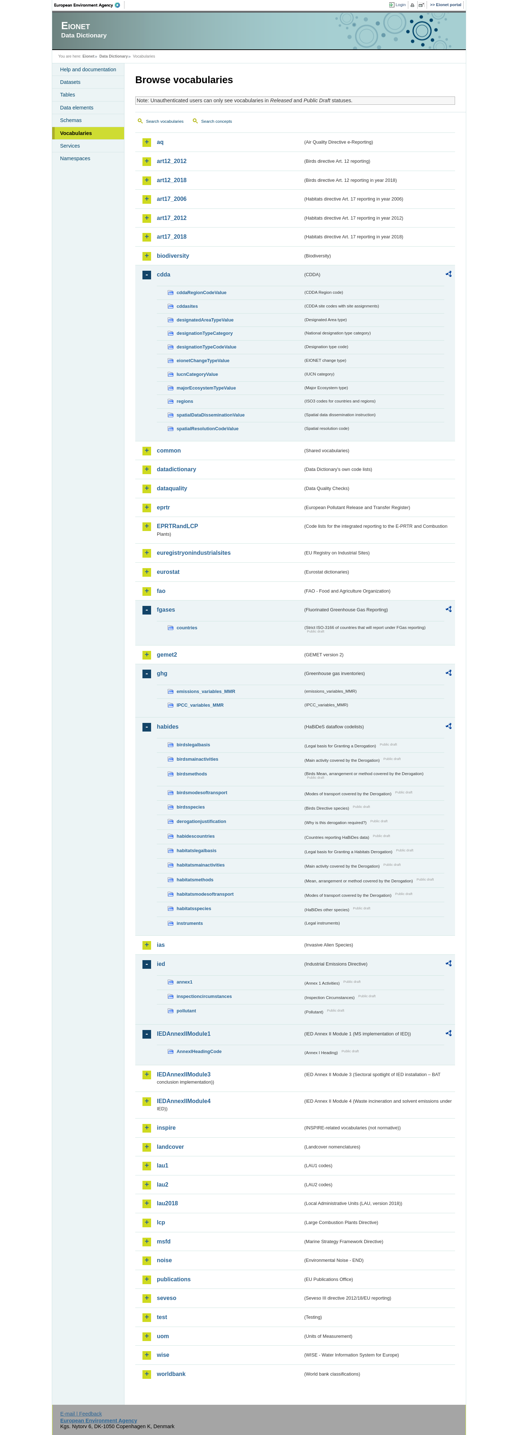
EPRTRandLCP (177, 526)
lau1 (162, 1165)
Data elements (77, 108)
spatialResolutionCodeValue (207, 428)
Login (401, 5)
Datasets (70, 82)
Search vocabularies (164, 121)
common (169, 450)
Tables (67, 95)
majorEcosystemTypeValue (206, 388)
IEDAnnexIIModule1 (183, 1034)
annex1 (184, 982)
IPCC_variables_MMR (200, 705)
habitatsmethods (195, 879)
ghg (162, 673)
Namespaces (75, 158)
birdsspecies (191, 807)
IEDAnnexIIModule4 (183, 1101)
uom (163, 1336)
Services (70, 146)
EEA (89, 5)
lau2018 (167, 1203)
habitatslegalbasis (197, 850)
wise (163, 1355)
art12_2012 (172, 161)
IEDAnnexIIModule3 (183, 1074)
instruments (190, 923)
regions (185, 401)
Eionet (88, 56)
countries (187, 627)
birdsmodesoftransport (202, 792)
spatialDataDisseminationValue (211, 415)
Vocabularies (76, 133)
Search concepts (216, 121)
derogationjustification (201, 821)
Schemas (71, 120)
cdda (163, 274)
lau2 (162, 1185)
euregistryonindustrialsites (194, 553)
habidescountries (196, 836)
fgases (166, 610)
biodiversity (173, 256)
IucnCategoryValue (197, 374)
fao (161, 591)
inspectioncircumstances (204, 996)
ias (161, 945)
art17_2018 (172, 237)
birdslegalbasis (193, 744)
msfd (164, 1241)
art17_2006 (172, 199)
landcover (170, 1147)
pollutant (186, 1010)
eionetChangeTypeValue (203, 360)
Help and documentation (88, 69)
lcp (161, 1222)
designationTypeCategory (205, 333)
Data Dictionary (113, 56)
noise (164, 1260)
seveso (166, 1298)
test (162, 1317)
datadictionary (176, 469)
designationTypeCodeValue (206, 347)
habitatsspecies (194, 908)
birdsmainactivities (197, 759)
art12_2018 (172, 180)
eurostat (168, 572)
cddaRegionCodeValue (202, 292)
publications (174, 1279)
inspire (166, 1128)
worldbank (171, 1374)
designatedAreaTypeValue (205, 320)
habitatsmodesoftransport (205, 894)
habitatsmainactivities (201, 865)
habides (167, 727)
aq (160, 142)
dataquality (172, 488)
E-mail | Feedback (81, 1414)
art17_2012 (172, 218)
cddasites (187, 306)
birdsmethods (192, 774)
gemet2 (167, 655)
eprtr (163, 507)
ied (161, 964)
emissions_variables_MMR (206, 691)
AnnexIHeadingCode (199, 1051)
